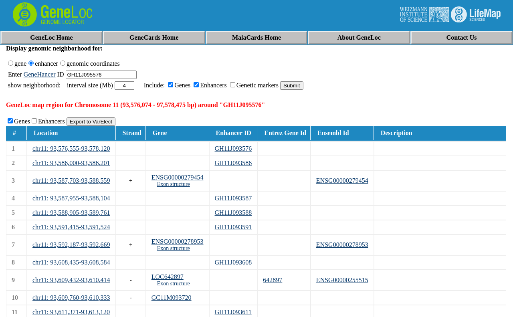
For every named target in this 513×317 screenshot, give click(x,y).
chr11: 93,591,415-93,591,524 (71, 227)
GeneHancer (40, 74)
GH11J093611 (233, 312)
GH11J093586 (233, 163)
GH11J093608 (233, 262)
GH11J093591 (233, 227)
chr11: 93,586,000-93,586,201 (71, 163)
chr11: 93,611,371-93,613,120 (71, 312)
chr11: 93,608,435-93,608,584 (71, 262)
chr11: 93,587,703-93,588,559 (71, 180)
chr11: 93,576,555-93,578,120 (71, 148)
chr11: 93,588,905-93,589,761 (71, 212)
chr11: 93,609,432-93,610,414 (71, 280)
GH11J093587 (233, 198)
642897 (272, 280)
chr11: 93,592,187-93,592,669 (71, 244)
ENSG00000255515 (342, 280)
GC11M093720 (171, 297)
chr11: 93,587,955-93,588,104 (71, 198)
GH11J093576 (233, 148)
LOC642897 (167, 276)
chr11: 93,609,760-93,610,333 (71, 297)
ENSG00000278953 (177, 241)
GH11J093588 (233, 212)
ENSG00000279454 (177, 177)
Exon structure (173, 184)
